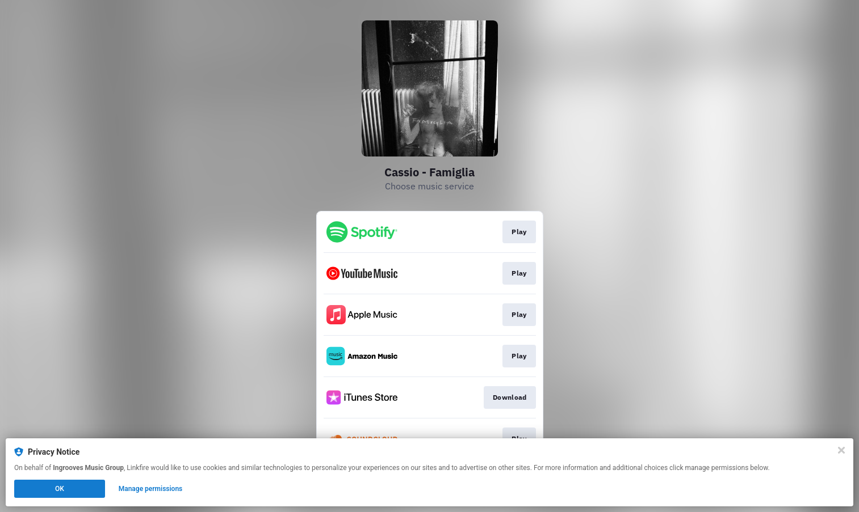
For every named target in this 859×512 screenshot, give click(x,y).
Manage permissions (151, 489)
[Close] (841, 450)
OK (59, 489)
